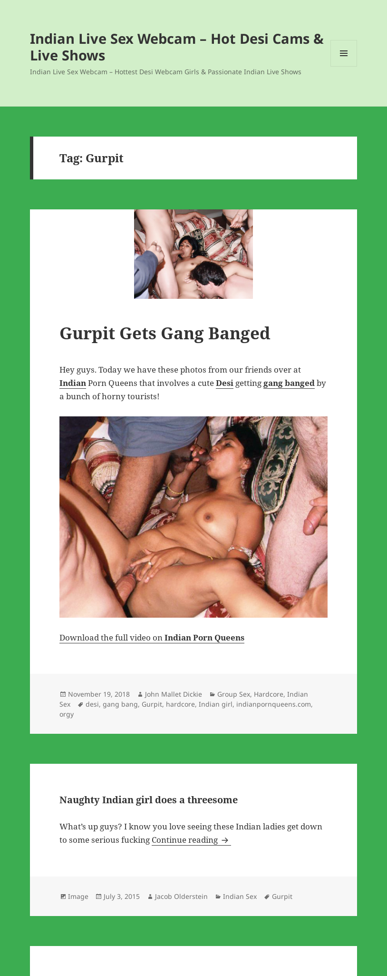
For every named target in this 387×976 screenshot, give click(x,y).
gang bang (120, 704)
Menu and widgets (344, 66)
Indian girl (215, 704)
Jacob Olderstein (181, 896)
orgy (66, 714)
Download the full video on (151, 637)
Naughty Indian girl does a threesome (148, 799)
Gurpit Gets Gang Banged (165, 333)
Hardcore (268, 694)
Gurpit (152, 704)
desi (92, 704)
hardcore (180, 704)
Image (78, 896)
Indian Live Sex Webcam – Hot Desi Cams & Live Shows (177, 46)
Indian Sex (240, 896)
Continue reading (191, 839)
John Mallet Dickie (173, 694)
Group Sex (233, 694)
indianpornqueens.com (273, 704)
